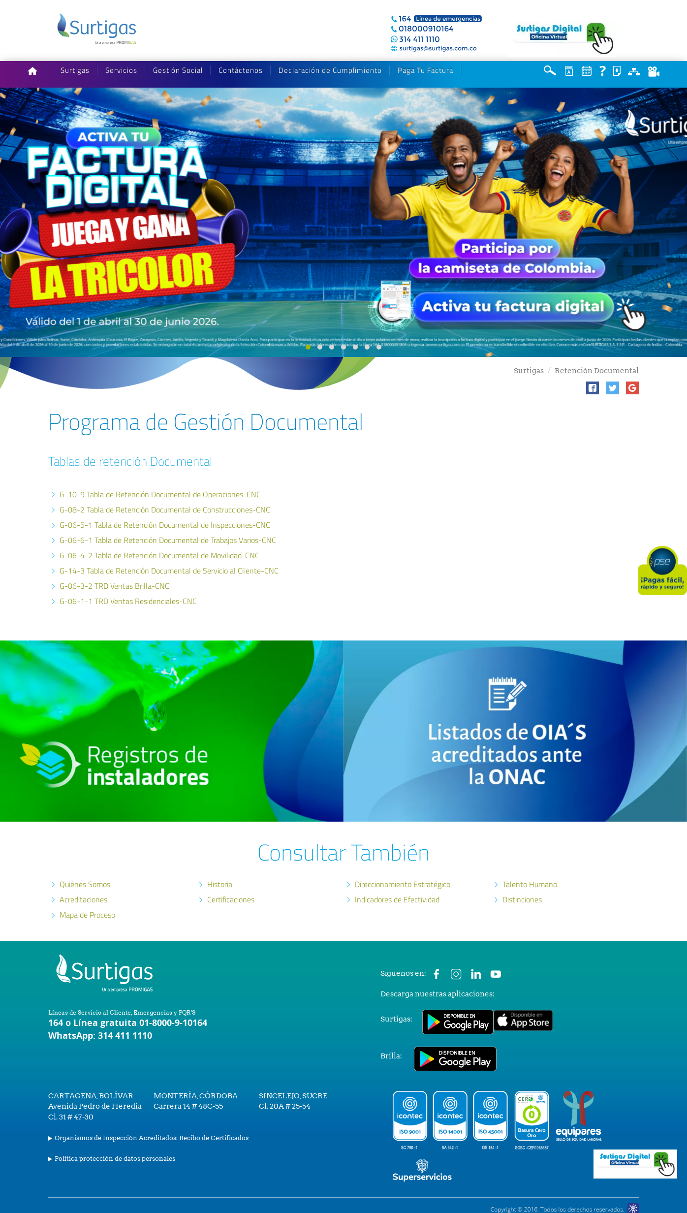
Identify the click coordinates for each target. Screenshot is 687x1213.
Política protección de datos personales (115, 1158)
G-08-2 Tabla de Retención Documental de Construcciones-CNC (165, 509)
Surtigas (75, 70)
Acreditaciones (83, 899)
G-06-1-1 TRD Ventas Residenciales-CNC (128, 601)
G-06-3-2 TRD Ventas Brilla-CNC (114, 586)
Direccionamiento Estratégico (402, 884)
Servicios (121, 70)
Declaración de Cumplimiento (330, 70)
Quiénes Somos (85, 884)
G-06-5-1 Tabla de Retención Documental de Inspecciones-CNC (165, 525)
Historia (219, 884)
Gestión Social (178, 70)
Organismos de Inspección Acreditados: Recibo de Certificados (152, 1138)
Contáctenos (241, 70)
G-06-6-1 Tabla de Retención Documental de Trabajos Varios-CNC (168, 540)
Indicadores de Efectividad (397, 899)
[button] (592, 388)
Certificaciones (230, 899)
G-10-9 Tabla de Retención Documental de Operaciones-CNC (160, 494)
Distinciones (522, 899)
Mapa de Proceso (87, 915)
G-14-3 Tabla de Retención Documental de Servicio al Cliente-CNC (169, 570)
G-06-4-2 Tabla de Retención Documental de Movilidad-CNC (159, 555)
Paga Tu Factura (425, 70)
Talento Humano (529, 884)
